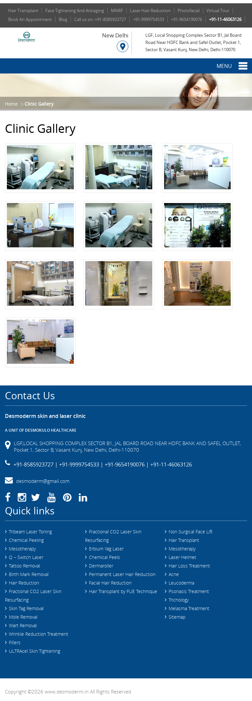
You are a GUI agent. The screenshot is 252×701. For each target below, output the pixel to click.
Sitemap (177, 613)
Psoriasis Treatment (189, 588)
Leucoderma (181, 579)
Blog (63, 19)
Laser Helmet (182, 553)
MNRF (117, 10)
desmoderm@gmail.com (43, 477)
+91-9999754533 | (81, 460)
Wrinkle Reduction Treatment (38, 630)
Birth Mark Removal (29, 570)
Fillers (15, 639)
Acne (174, 570)
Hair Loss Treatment (189, 562)
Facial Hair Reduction (110, 579)
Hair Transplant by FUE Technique (123, 588)
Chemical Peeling (26, 536)
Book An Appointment (30, 19)
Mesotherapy (22, 545)
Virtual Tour (217, 10)
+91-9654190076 (186, 19)
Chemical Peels (104, 553)
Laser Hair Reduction (150, 10)
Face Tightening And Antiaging (74, 10)
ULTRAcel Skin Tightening (34, 647)
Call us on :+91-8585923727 (100, 19)
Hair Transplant (23, 10)
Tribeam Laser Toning (30, 528)
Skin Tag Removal (26, 605)
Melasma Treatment (189, 605)
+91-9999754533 (148, 19)
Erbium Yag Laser (106, 545)
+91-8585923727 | (35, 460)
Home (11, 104)
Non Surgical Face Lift (191, 528)
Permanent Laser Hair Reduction (122, 570)
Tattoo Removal (24, 562)
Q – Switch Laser (26, 553)
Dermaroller (101, 562)
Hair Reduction (24, 579)
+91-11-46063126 (225, 19)
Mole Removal (23, 613)
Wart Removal (23, 622)
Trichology (179, 596)
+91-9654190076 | (127, 460)
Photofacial (189, 10)
